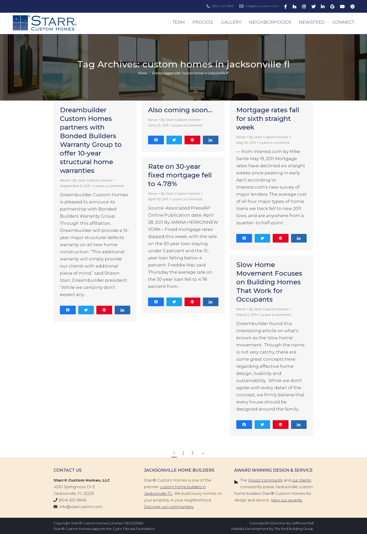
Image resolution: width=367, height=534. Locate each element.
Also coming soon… (180, 110)
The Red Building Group (293, 529)
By (92, 180)
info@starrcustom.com (262, 6)
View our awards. (287, 500)
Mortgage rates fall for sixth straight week (267, 118)
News (64, 180)
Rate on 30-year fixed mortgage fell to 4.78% (180, 175)
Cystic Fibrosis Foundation (134, 529)
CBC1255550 (133, 523)
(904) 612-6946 (223, 6)
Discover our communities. (169, 506)
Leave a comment (109, 186)
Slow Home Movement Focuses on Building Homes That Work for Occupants (269, 282)
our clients (301, 480)
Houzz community (265, 480)
